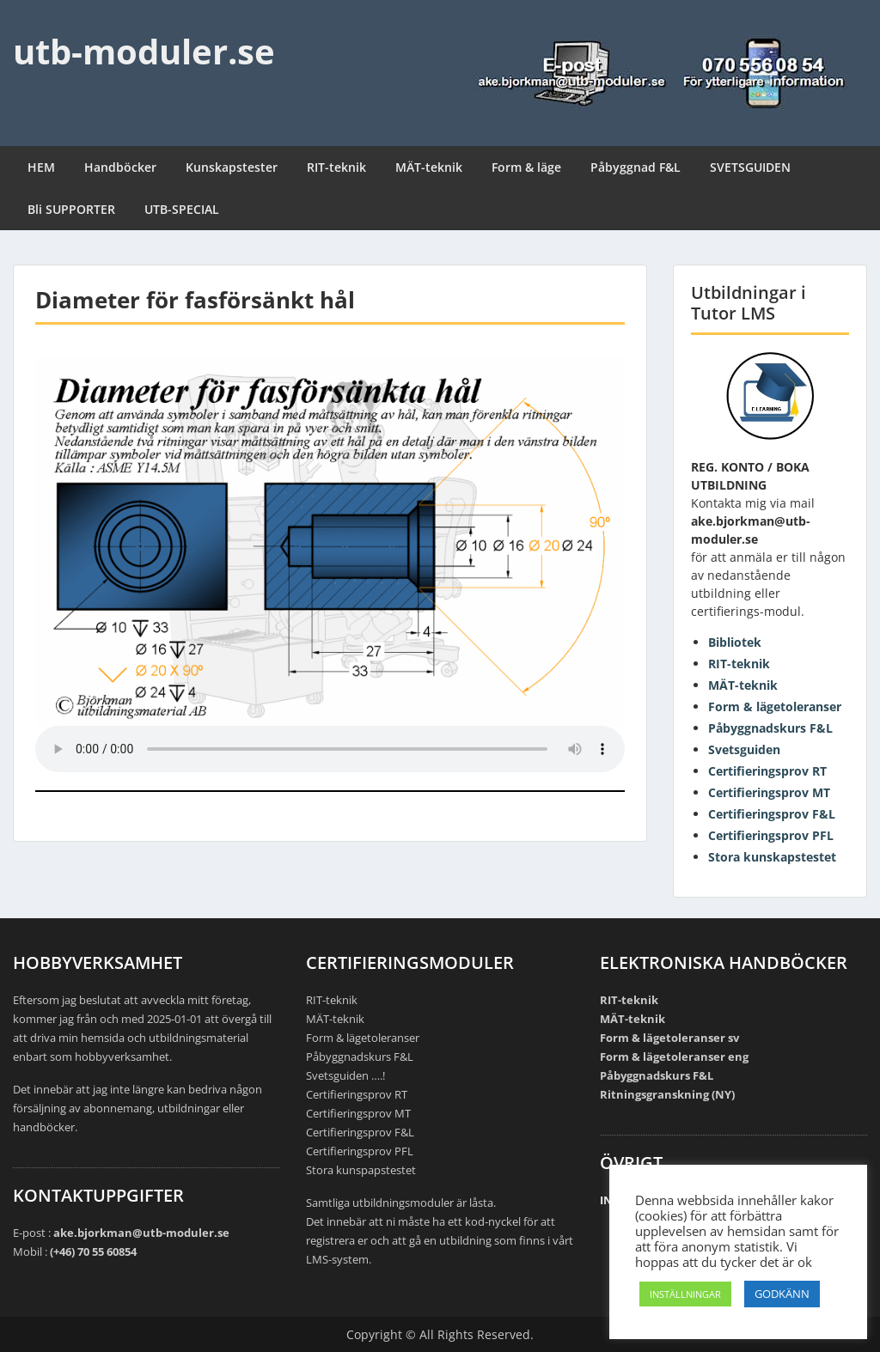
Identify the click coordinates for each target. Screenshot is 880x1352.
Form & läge (526, 167)
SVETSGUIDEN (750, 167)
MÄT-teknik (428, 167)
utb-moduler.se (144, 51)
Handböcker (120, 167)
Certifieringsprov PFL (771, 835)
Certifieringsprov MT (769, 792)
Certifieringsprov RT (767, 771)
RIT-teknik (336, 167)
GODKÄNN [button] (782, 1293)
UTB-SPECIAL (181, 209)
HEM (41, 167)
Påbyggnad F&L (635, 167)
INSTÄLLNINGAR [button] (685, 1294)
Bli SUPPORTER (71, 209)
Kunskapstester (232, 167)
